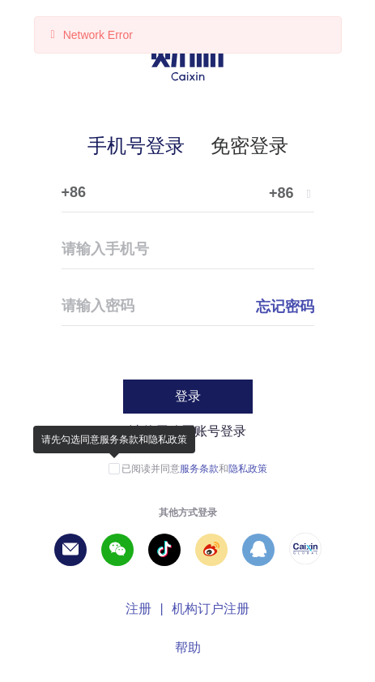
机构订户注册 (210, 609)
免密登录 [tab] (249, 146)
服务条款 (199, 468)
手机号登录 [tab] (136, 146)
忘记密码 (285, 306)
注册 (138, 609)
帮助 (188, 647)
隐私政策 (247, 468)
